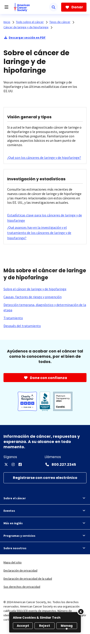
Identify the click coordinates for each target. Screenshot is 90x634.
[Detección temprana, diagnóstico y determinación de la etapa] (45, 307)
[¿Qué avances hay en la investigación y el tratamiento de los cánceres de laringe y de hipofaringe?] (45, 233)
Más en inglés (45, 523)
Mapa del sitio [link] (12, 562)
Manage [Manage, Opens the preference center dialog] (67, 626)
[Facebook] (20, 464)
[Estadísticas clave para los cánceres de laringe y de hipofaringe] (45, 218)
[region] (45, 622)
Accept (23, 625)
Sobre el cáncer (45, 498)
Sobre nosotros (45, 548)
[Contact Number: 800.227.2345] (60, 464)
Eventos (45, 510)
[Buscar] (53, 7)
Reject (44, 625)
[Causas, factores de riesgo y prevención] (32, 296)
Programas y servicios (45, 535)
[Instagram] (13, 464)
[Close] (80, 611)
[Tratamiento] (13, 318)
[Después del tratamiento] (22, 325)
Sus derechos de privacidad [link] (21, 587)
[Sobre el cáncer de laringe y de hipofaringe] (34, 289)
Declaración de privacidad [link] (20, 570)
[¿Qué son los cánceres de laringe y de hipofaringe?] (44, 157)
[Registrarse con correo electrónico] (45, 477)
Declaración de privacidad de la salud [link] (27, 579)
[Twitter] (6, 464)
